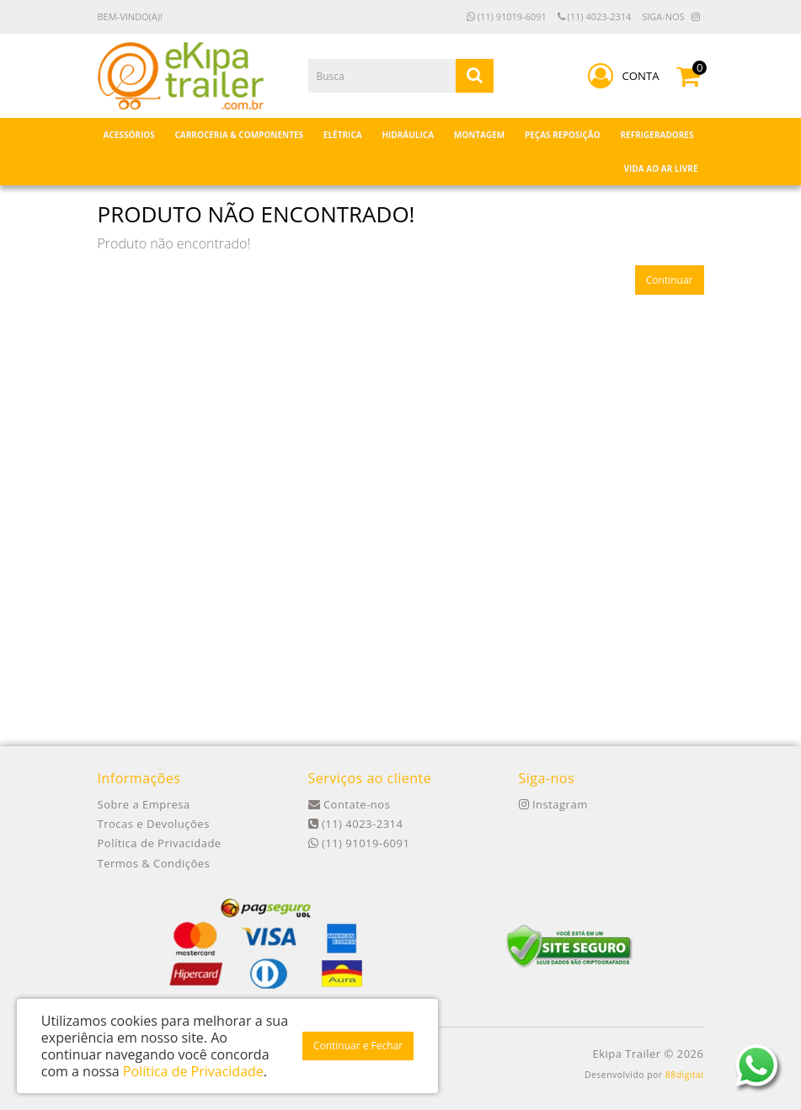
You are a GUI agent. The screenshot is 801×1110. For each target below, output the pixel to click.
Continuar (669, 280)
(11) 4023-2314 (595, 16)
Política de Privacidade (160, 843)
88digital (684, 1075)
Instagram (553, 804)
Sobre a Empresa (144, 804)
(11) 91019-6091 (507, 16)
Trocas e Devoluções (154, 823)
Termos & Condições (154, 863)
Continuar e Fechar (358, 1045)
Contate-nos (349, 804)
